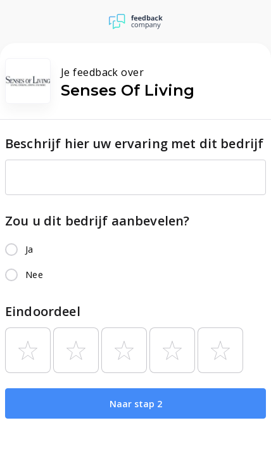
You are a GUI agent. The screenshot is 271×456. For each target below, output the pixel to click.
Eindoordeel (42, 311)
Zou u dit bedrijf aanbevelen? (97, 220)
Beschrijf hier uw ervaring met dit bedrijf (134, 143)
